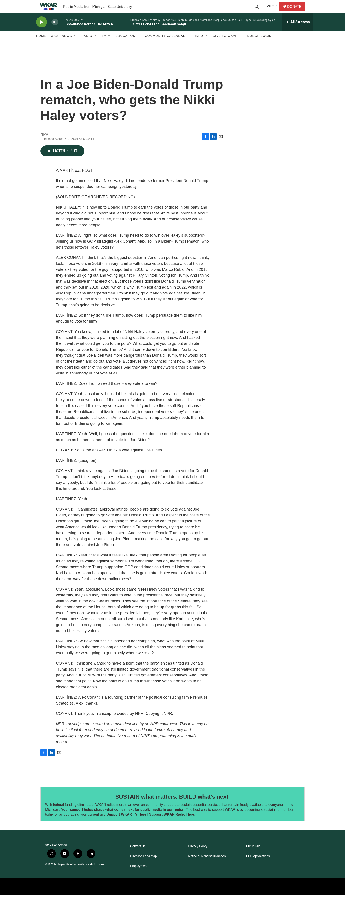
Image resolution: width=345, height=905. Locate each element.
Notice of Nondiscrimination (207, 866)
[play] (41, 32)
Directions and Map (143, 866)
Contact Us (137, 856)
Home (41, 45)
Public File (253, 856)
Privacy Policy (197, 856)
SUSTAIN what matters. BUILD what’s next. (172, 806)
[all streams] (297, 32)
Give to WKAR (225, 45)
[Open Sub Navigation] (75, 45)
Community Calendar (165, 45)
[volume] (55, 32)
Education (125, 45)
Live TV (272, 11)
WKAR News (61, 45)
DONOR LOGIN (259, 45)
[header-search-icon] (258, 11)
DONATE (297, 11)
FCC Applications (258, 866)
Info (199, 45)
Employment (138, 876)
